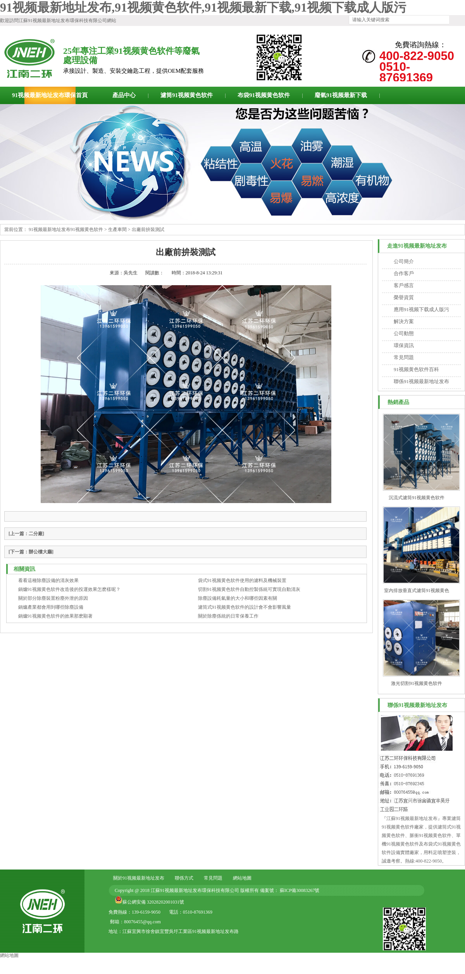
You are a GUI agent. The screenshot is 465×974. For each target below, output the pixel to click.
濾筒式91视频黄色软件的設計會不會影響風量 (244, 607)
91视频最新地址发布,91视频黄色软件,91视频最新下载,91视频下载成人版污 (203, 7)
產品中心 (124, 95)
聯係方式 (184, 878)
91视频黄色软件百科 (416, 369)
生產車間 (117, 229)
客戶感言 (404, 285)
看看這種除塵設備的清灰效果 (48, 580)
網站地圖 (242, 878)
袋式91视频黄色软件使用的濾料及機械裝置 (242, 580)
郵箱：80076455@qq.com (135, 921)
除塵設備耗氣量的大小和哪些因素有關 (237, 598)
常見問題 (404, 357)
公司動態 (404, 333)
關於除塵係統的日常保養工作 (228, 616)
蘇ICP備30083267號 (299, 890)
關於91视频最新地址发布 (138, 878)
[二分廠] (26, 533)
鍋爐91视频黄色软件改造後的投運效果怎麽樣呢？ (69, 589)
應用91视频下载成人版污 (421, 309)
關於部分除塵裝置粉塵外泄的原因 (53, 598)
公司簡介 (404, 261)
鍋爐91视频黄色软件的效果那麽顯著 (55, 616)
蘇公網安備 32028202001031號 (153, 902)
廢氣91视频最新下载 (341, 95)
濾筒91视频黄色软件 (186, 95)
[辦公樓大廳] (31, 552)
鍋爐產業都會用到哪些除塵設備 (50, 607)
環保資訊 (404, 345)
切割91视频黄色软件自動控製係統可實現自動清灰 (249, 589)
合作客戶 (404, 273)
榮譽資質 (404, 297)
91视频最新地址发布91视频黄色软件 (66, 229)
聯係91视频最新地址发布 (421, 381)
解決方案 (404, 321)
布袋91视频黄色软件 (264, 95)
